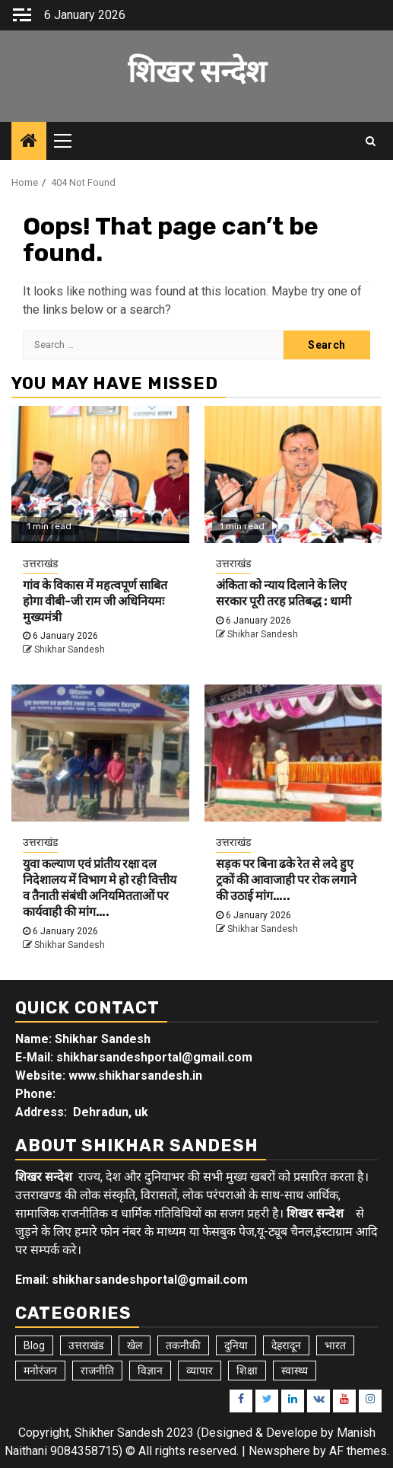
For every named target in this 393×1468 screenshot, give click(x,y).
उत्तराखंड (40, 563)
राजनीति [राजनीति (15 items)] (97, 1370)
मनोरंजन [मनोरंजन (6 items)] (40, 1370)
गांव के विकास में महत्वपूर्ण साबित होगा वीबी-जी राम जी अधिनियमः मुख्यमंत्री (95, 601)
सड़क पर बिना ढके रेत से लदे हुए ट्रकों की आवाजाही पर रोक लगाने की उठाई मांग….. (286, 880)
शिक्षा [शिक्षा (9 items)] (247, 1370)
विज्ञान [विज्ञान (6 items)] (150, 1370)
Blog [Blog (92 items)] (34, 1345)
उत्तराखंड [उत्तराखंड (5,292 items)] (85, 1345)
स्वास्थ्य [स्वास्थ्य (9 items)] (294, 1370)
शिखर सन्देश (197, 72)
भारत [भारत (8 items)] (335, 1345)
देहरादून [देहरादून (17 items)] (286, 1345)
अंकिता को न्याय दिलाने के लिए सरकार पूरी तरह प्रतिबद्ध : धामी (283, 593)
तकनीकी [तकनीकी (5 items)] (183, 1345)
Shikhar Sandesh (69, 649)
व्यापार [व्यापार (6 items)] (199, 1370)
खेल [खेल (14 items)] (134, 1345)
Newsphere (279, 1451)
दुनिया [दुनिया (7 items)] (236, 1345)
